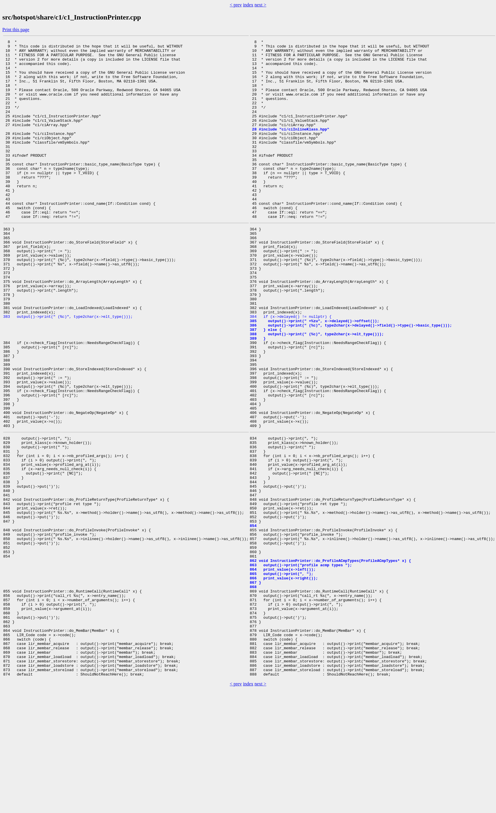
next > (260, 4)
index (248, 4)
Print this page (15, 29)
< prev (236, 4)
